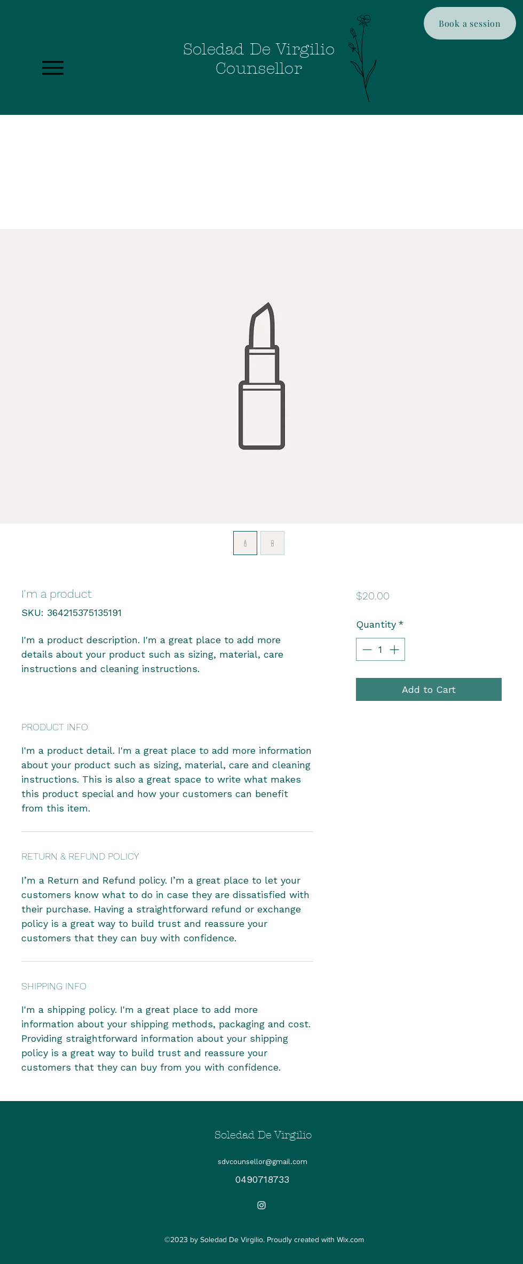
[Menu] (52, 67)
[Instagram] (261, 1205)
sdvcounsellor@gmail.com (262, 1162)
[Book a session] (470, 23)
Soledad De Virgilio (263, 1135)
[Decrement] (366, 649)
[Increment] (395, 649)
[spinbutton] (380, 649)
